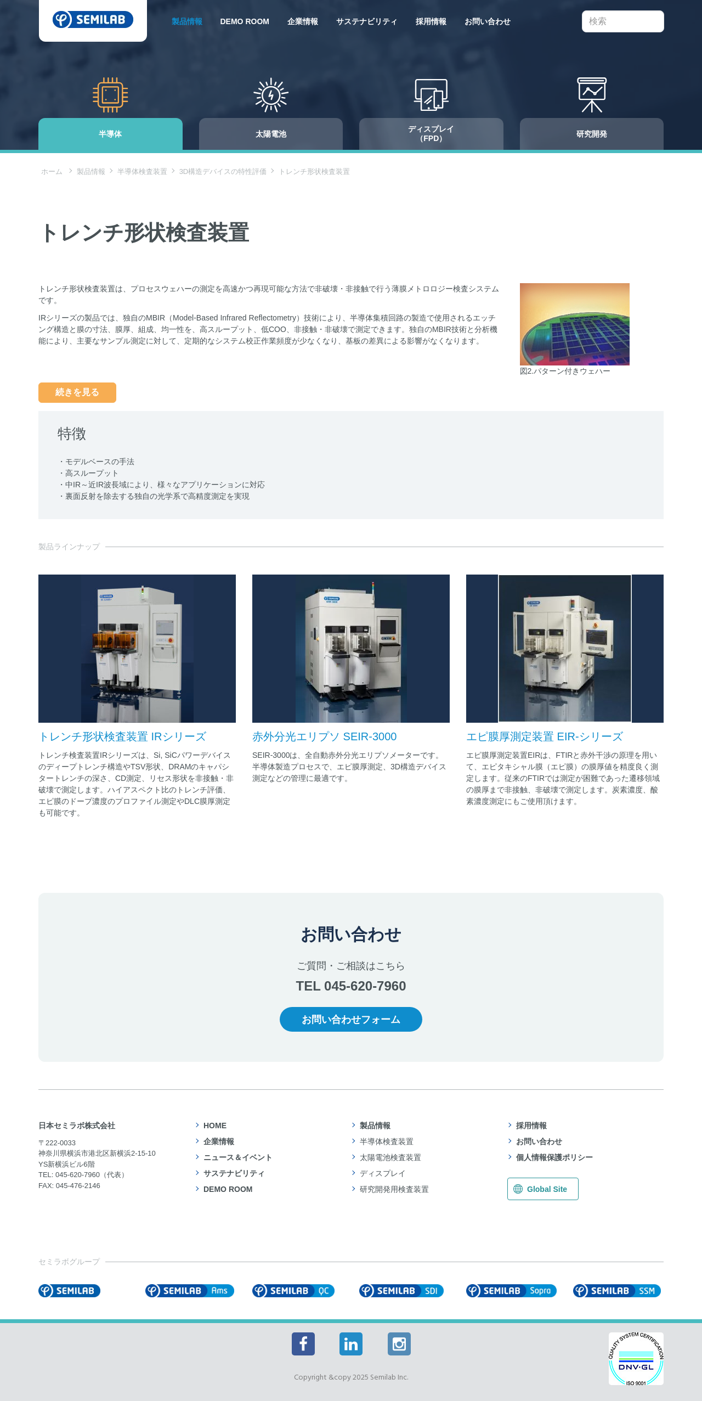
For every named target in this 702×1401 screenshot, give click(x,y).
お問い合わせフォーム (351, 1019)
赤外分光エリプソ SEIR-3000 (324, 736)
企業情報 (302, 21)
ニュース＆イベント (238, 1157)
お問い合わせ (488, 21)
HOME (215, 1125)
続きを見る (77, 392)
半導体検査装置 (142, 171)
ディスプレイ (383, 1173)
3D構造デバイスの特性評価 (223, 171)
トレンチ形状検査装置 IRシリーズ (122, 736)
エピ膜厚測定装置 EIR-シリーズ (544, 736)
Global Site (547, 1189)
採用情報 (431, 21)
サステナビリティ (367, 21)
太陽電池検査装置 (390, 1157)
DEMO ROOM (244, 21)
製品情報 (187, 21)
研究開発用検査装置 (394, 1189)
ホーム (52, 171)
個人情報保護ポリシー (554, 1157)
